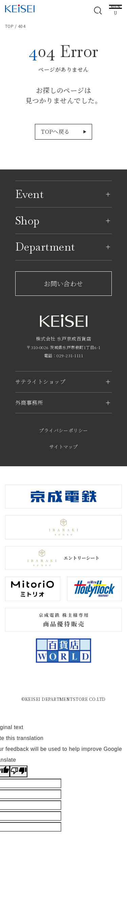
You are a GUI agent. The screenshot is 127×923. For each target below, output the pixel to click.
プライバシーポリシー (63, 430)
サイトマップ (63, 446)
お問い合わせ (63, 283)
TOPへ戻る (55, 131)
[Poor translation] (18, 771)
